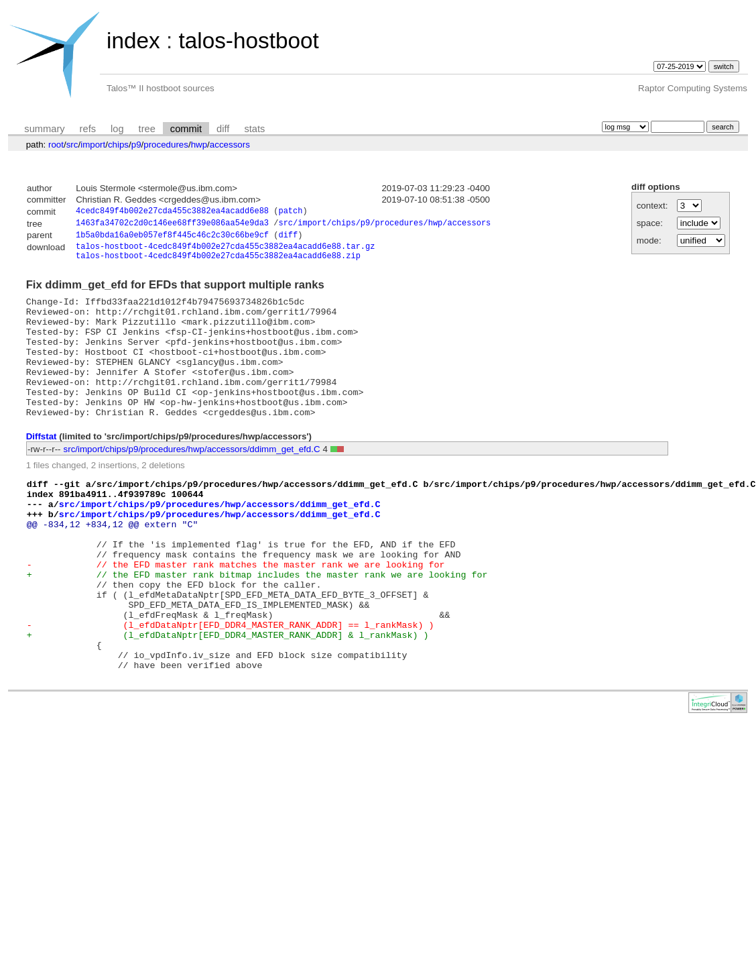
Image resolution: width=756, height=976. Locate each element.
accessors (230, 145)
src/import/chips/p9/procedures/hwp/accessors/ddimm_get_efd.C (192, 481)
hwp (199, 145)
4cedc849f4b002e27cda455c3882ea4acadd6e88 (172, 212)
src (72, 145)
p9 (136, 145)
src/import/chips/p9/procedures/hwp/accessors (384, 225)
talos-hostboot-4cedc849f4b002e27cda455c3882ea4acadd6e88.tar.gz (225, 251)
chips (118, 145)
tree (147, 128)
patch (290, 212)
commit (186, 128)
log (117, 128)
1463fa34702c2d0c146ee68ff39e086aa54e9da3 (172, 225)
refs (88, 128)
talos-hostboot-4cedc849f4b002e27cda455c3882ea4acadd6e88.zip (218, 262)
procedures (165, 145)
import (92, 145)
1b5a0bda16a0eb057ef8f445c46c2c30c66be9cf (172, 238)
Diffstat (41, 468)
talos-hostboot (248, 40)
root (56, 145)
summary (44, 128)
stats (254, 128)
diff (222, 128)
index (133, 40)
